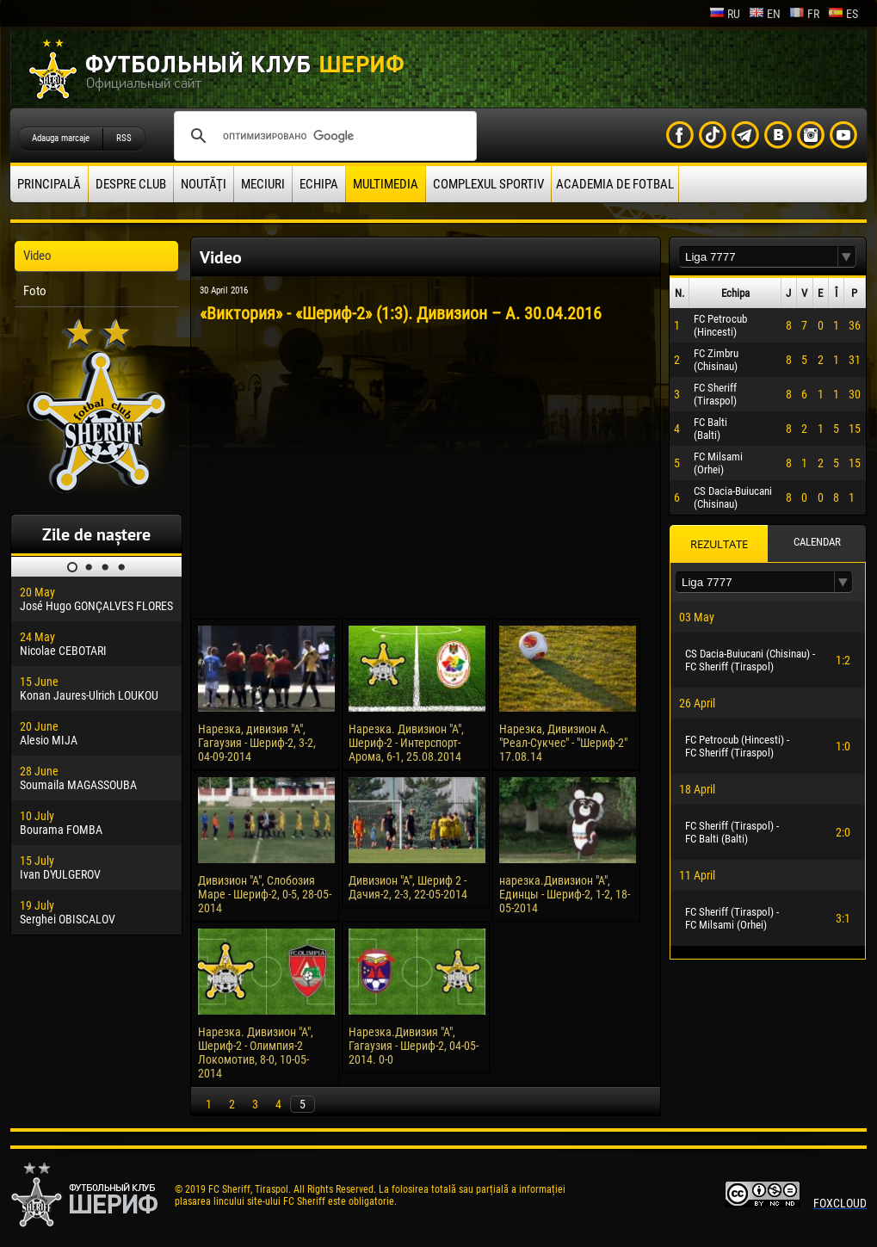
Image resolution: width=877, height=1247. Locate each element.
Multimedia (385, 184)
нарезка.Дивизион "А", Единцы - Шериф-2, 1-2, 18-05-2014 (564, 894)
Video (37, 255)
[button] (846, 257)
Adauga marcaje (61, 138)
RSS (124, 138)
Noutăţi (203, 184)
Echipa (319, 184)
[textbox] (758, 257)
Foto (34, 291)
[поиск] (323, 136)
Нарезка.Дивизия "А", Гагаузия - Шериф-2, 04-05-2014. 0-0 (414, 1045)
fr (804, 14)
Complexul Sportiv (488, 184)
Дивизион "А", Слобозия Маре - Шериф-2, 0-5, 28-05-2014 (264, 894)
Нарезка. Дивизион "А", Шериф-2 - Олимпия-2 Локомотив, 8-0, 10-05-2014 (255, 1052)
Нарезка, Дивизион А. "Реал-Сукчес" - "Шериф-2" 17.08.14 (563, 742)
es (843, 14)
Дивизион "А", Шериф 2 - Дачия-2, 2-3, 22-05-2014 (408, 887)
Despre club (131, 184)
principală (49, 184)
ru (724, 14)
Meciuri (263, 184)
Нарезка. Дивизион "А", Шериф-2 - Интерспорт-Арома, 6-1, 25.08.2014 (406, 742)
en (765, 14)
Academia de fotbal (615, 184)
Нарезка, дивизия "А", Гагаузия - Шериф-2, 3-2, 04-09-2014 (257, 742)
